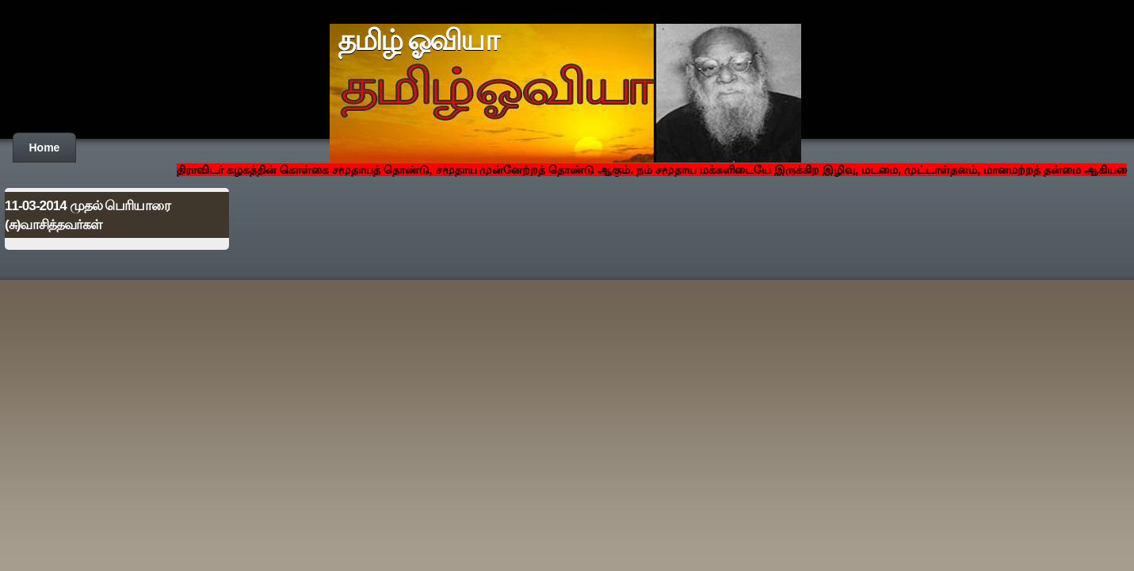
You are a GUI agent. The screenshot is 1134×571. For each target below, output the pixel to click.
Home (44, 147)
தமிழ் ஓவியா (418, 40)
